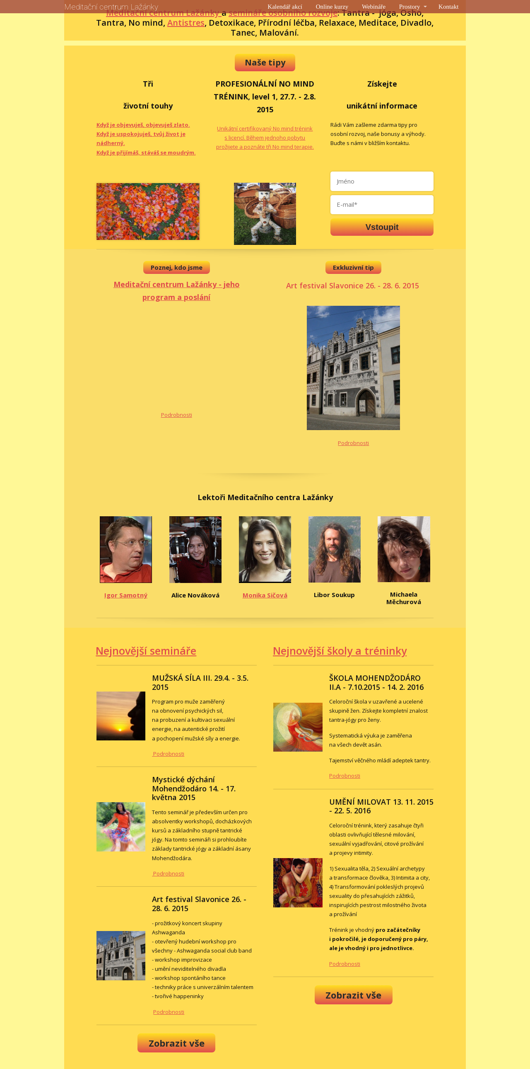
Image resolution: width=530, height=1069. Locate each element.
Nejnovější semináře (146, 650)
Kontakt (448, 6)
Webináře (373, 6)
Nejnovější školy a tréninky (340, 650)
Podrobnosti (176, 414)
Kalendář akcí (284, 6)
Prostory (409, 6)
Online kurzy (332, 6)
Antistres (186, 22)
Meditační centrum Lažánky (111, 7)
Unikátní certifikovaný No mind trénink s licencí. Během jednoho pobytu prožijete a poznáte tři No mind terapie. (265, 137)
